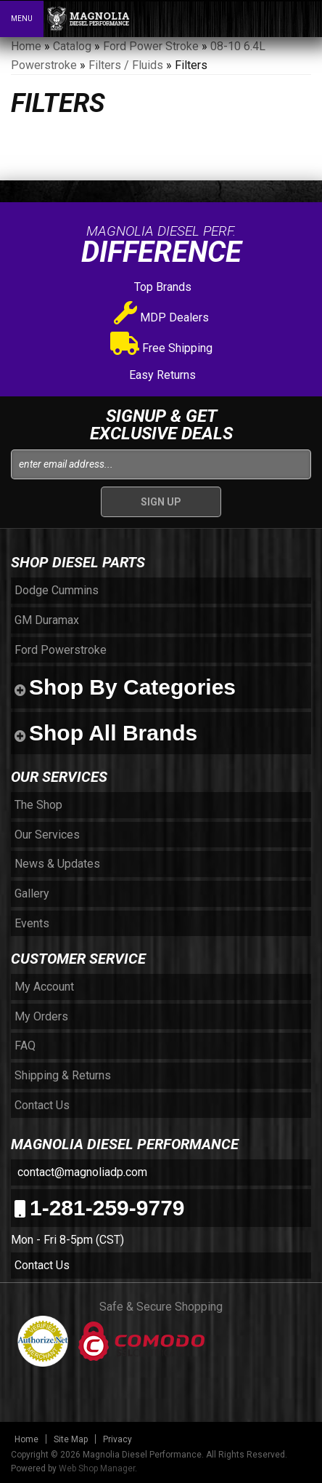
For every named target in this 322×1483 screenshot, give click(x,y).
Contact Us (42, 1265)
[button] (248, 18)
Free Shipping (161, 348)
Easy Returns (161, 375)
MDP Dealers (161, 317)
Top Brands (161, 287)
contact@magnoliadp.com (81, 1172)
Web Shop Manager (97, 1468)
